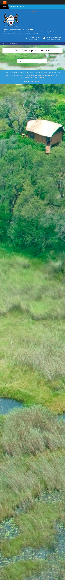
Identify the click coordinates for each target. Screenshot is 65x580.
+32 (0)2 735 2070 (34, 37)
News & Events (24, 78)
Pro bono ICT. (36, 81)
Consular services (17, 75)
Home (8, 75)
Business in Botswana (45, 75)
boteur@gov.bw (33, 39)
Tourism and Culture (30, 75)
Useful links (33, 78)
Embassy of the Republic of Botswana (17, 30)
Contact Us (42, 78)
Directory (56, 75)
